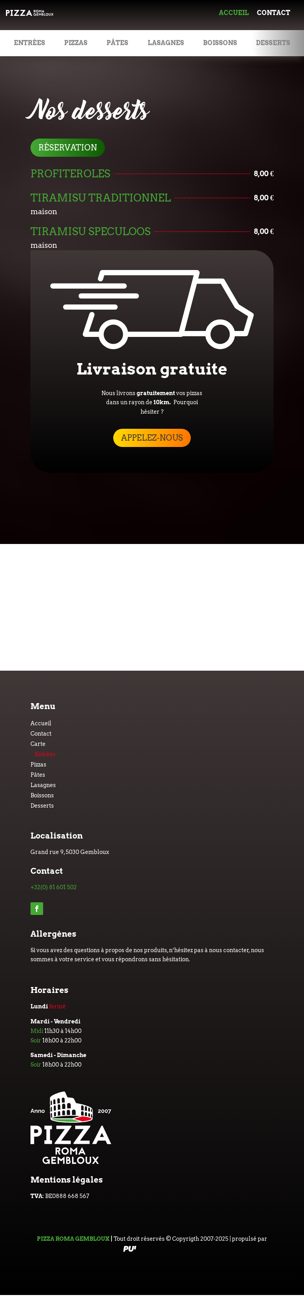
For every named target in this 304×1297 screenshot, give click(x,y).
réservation (67, 147)
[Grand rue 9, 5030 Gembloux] (152, 607)
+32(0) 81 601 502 (53, 887)
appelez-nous (152, 438)
